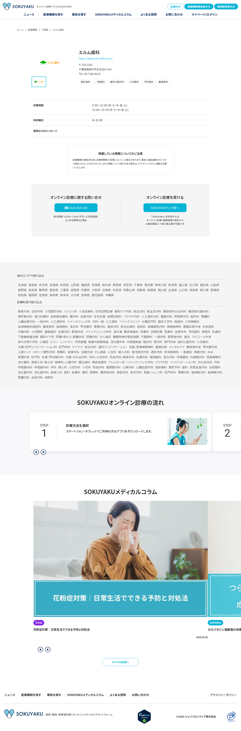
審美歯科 (50, 331)
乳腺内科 (64, 331)
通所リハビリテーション (112, 347)
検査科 (178, 321)
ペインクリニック (129, 321)
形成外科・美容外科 (122, 357)
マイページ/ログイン (204, 14)
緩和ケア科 (47, 336)
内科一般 (98, 321)
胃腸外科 (100, 326)
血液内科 (37, 377)
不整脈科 (147, 336)
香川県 (204, 290)
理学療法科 (25, 316)
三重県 (64, 290)
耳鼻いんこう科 (153, 372)
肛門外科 (170, 372)
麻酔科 (49, 377)
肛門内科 (64, 347)
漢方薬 (117, 331)
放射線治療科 (59, 316)
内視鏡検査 (134, 342)
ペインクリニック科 (79, 321)
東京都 (148, 285)
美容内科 (113, 326)
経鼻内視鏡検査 (98, 342)
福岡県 (33, 295)
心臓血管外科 (144, 367)
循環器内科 (113, 367)
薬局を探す (79, 14)
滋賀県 (75, 290)
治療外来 (87, 352)
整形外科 (174, 367)
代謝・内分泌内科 (76, 357)
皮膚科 (76, 372)
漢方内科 (169, 357)
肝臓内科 (92, 336)
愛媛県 (214, 290)
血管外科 (180, 331)
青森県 (33, 285)
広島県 (172, 290)
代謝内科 (24, 331)
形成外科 (98, 367)
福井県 (204, 285)
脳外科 (147, 342)
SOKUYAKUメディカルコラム (113, 14)
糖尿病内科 (107, 372)
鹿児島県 (97, 295)
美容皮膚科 (99, 362)
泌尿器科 (215, 367)
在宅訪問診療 (104, 311)
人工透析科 (58, 321)
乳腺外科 (142, 357)
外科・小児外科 (98, 357)
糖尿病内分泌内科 (175, 311)
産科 (67, 372)
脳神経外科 (215, 372)
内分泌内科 (205, 362)
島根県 (151, 290)
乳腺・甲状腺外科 (53, 357)
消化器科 (24, 362)
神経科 (206, 331)
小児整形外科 (53, 311)
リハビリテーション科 (183, 362)
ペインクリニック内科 (140, 362)
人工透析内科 (150, 316)
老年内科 (136, 372)
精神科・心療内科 (66, 362)
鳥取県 (141, 290)
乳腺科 (216, 331)
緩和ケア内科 (123, 311)
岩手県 (43, 285)
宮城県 (54, 285)
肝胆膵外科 (181, 316)
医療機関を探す (53, 14)
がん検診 (105, 336)
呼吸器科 (182, 357)
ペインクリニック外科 (98, 331)
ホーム (20, 29)
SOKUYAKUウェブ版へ (165, 208)
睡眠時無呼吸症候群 (126, 336)
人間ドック (24, 352)
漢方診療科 (41, 316)
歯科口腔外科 (186, 342)
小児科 (86, 367)
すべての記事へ (120, 662)
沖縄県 (109, 295)
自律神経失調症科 (29, 326)
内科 (217, 362)
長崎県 (54, 295)
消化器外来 (117, 342)
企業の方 (176, 6)
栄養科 (144, 331)
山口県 (183, 290)
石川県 (193, 285)
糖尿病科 (49, 326)
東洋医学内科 (140, 352)
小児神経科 (192, 321)
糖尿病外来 (194, 347)
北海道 (22, 285)
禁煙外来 (24, 357)
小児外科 (74, 367)
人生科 (112, 352)
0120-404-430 (78, 208)
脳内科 (195, 316)
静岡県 (43, 290)
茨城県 (96, 285)
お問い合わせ (174, 14)
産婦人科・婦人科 (42, 362)
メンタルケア (177, 347)
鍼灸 (187, 336)
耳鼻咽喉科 (213, 357)
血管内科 (86, 316)
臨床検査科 (131, 331)
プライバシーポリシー (223, 695)
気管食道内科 (198, 367)
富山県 (183, 285)
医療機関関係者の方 (198, 6)
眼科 (85, 372)
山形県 (75, 285)
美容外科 (122, 372)
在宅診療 (100, 316)
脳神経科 (62, 326)
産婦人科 (56, 372)
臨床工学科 (165, 321)
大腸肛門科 (149, 321)
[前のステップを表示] (36, 452)
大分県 (75, 295)
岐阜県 (33, 290)
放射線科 (161, 367)
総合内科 (90, 347)
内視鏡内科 (197, 357)
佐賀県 (43, 295)
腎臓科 (205, 316)
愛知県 (54, 290)
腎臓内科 (24, 377)
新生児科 (139, 311)
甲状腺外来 (210, 347)
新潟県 (172, 285)
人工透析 (111, 321)
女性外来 (37, 311)
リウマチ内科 (132, 316)
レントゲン (66, 342)
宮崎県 (85, 295)
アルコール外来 (201, 336)
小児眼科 (37, 331)
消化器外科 (41, 372)
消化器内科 (25, 372)
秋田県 (64, 285)
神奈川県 (161, 285)
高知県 (22, 295)
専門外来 (170, 342)
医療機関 (32, 29)
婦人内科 (124, 352)
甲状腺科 (86, 326)
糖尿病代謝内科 (198, 311)
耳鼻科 (168, 331)
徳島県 (193, 290)
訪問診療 (156, 331)
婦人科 (62, 367)
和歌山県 (129, 290)
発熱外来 (24, 311)
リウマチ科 (161, 362)
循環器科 (155, 357)
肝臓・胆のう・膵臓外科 (70, 336)
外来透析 (208, 326)
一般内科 (160, 336)
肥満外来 (77, 331)
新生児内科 (154, 311)
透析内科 (157, 352)
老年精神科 (171, 352)
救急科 (141, 326)
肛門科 (35, 357)
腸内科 (74, 316)
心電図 (43, 342)
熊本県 (64, 295)
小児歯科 (202, 342)
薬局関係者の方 (226, 6)
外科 (53, 367)
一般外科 (43, 321)
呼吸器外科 (41, 367)
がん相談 (100, 352)
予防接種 (80, 342)
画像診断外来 (192, 326)
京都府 (85, 290)
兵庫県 (106, 290)
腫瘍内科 (166, 316)
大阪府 (96, 290)
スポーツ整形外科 (44, 352)
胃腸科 (61, 352)
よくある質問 (149, 14)
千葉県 (45, 29)
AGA (210, 352)
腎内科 (158, 342)
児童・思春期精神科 (141, 347)
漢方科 (74, 326)
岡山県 (162, 290)
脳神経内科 (198, 372)
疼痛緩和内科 (156, 326)
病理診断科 (114, 316)
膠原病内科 (175, 336)
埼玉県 (127, 285)
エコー (54, 342)
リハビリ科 (70, 311)
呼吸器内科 (25, 367)
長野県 (22, 290)
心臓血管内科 (26, 321)
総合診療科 (128, 326)
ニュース (29, 14)
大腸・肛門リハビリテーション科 (37, 347)
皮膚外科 (73, 352)
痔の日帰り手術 (28, 342)
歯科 (185, 367)
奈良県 (117, 290)
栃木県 (106, 285)
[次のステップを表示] (43, 452)
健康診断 (161, 347)
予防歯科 (194, 331)
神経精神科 (174, 326)
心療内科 (128, 367)
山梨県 (214, 285)
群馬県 (117, 285)
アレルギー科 (116, 362)
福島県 (85, 285)
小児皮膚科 (86, 311)
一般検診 (186, 352)
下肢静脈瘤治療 (28, 336)
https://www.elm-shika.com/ (96, 58)
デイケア (77, 347)
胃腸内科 (184, 372)
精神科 (94, 372)
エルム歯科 (58, 29)
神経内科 (200, 352)
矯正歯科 (84, 362)
